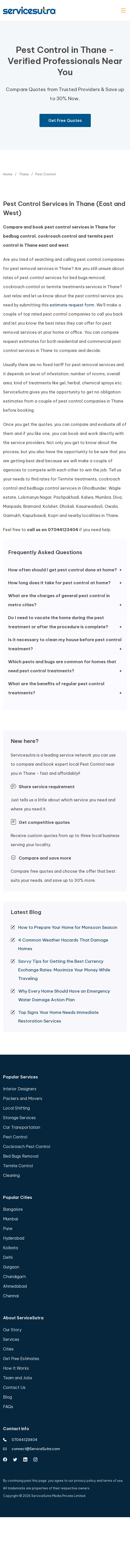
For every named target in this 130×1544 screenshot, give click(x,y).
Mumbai (10, 1218)
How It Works (16, 1368)
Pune (7, 1228)
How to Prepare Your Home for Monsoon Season (67, 927)
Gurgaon (11, 1266)
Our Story (12, 1329)
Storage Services (19, 1117)
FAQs (8, 1406)
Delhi (8, 1257)
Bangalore (13, 1209)
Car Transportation (21, 1127)
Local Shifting (16, 1108)
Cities (8, 1348)
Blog (7, 1397)
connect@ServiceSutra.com (31, 1449)
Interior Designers (19, 1088)
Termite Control (18, 1165)
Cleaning (11, 1175)
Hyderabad (13, 1238)
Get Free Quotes (65, 120)
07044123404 (20, 1439)
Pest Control (15, 1136)
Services (11, 1339)
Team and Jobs (17, 1377)
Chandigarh (14, 1276)
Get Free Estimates (21, 1358)
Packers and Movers (22, 1098)
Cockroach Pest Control (26, 1146)
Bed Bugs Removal (20, 1156)
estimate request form (72, 304)
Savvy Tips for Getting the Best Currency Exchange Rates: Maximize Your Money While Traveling (64, 969)
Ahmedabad (15, 1286)
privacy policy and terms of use (98, 1481)
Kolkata (10, 1247)
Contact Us (14, 1387)
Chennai (11, 1295)
